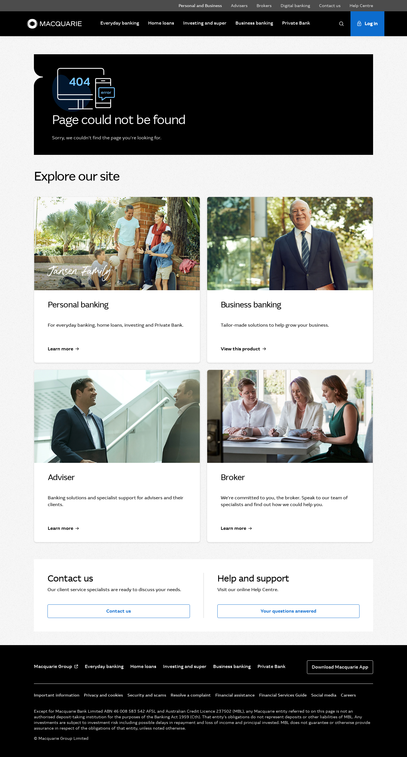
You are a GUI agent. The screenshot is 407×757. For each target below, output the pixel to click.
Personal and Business (200, 5)
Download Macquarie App (340, 667)
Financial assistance (235, 695)
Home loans (161, 23)
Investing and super (204, 23)
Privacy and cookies (103, 695)
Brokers (264, 5)
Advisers (239, 5)
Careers (348, 695)
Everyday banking (119, 23)
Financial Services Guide (283, 695)
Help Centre (361, 5)
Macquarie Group (53, 666)
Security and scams (146, 695)
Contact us (330, 5)
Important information (56, 695)
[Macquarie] (54, 23)
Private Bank (296, 23)
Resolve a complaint (191, 695)
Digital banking (295, 5)
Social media (323, 695)
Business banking (254, 23)
